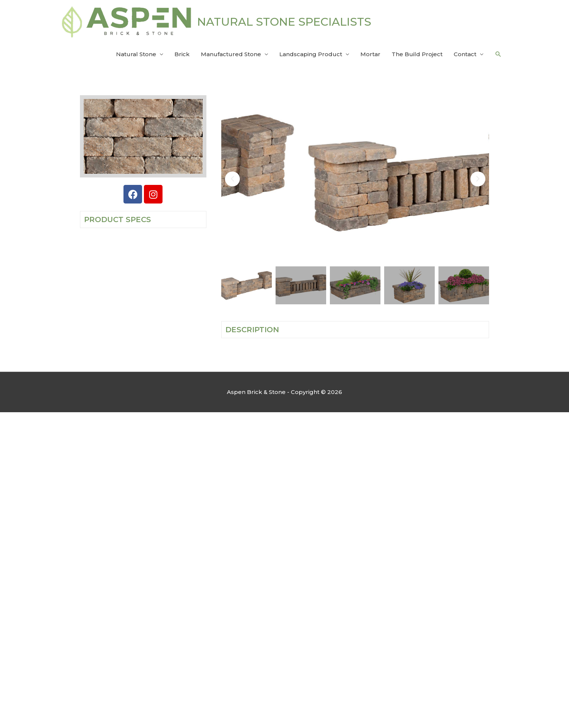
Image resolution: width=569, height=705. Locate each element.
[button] (498, 54)
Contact (465, 54)
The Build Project (417, 54)
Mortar (370, 54)
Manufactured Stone (231, 54)
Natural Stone (136, 54)
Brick (182, 54)
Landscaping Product (310, 54)
